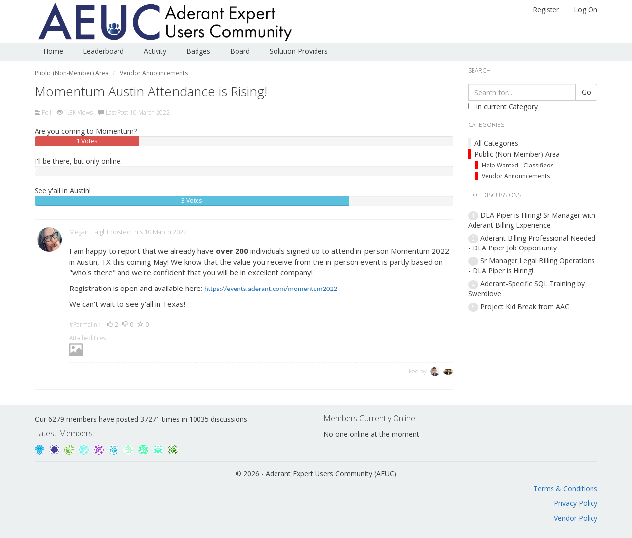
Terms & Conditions (565, 488)
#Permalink (84, 324)
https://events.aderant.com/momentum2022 (270, 288)
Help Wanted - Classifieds (517, 165)
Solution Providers (299, 51)
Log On (585, 9)
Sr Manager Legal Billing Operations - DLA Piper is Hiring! (531, 265)
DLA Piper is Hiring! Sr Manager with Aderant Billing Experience (531, 220)
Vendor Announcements (516, 176)
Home (53, 51)
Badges (198, 51)
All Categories (496, 143)
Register (546, 9)
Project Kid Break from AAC (524, 306)
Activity (155, 51)
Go (586, 92)
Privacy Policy (575, 503)
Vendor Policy (575, 518)
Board (240, 51)
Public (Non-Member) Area (517, 154)
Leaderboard (103, 51)
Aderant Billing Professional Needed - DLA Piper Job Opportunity (531, 242)
